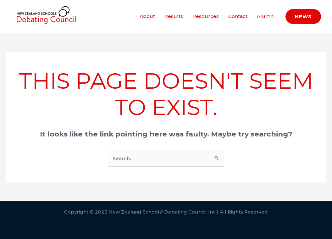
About (147, 16)
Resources (205, 16)
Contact (237, 16)
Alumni (265, 16)
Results (173, 16)
